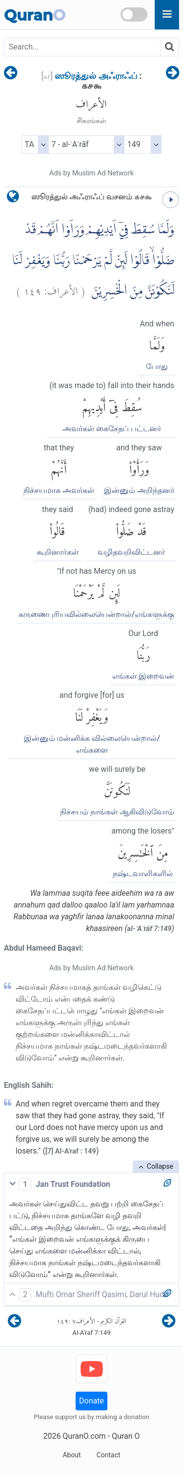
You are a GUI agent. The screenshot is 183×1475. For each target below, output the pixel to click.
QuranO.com (83, 1436)
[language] (13, 198)
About (71, 1455)
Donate (91, 1400)
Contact (109, 1455)
